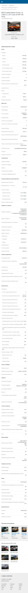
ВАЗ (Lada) (11, 5)
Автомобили (4, 5)
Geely (2, 587)
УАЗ (2, 589)
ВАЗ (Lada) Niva (14, 558)
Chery (11, 585)
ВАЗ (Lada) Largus (5, 558)
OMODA (20, 584)
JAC (11, 589)
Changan (12, 584)
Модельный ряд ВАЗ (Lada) (8, 543)
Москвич (3, 585)
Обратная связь (5, 580)
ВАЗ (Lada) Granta (14, 549)
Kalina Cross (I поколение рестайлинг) (9, 7)
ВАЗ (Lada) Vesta (5, 567)
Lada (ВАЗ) (4, 584)
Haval (11, 587)
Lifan (20, 587)
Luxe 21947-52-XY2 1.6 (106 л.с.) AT (9, 9)
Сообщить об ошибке (6, 579)
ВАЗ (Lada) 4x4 (5, 549)
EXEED (20, 585)
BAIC (20, 589)
